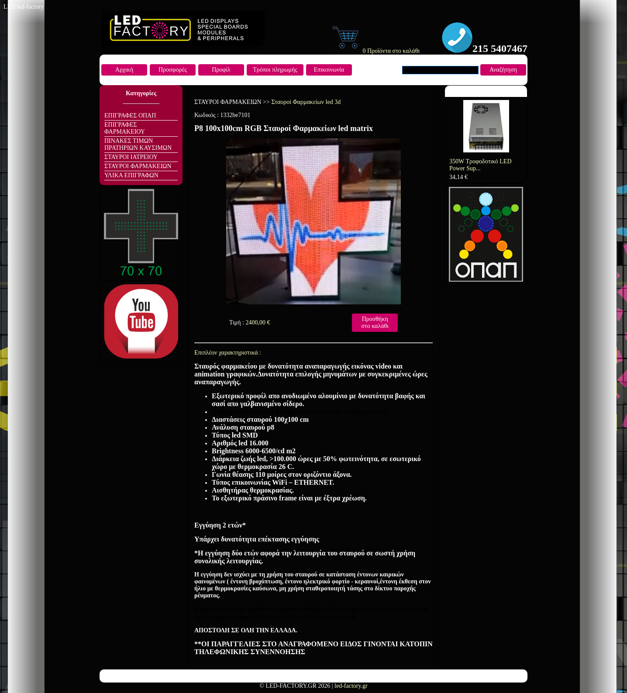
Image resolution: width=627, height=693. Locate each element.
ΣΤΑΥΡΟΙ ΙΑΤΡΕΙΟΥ (131, 157)
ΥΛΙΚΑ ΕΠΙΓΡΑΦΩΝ (131, 175)
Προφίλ (221, 69)
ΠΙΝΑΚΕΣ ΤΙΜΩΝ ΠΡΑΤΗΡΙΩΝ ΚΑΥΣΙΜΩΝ (138, 144)
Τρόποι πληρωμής (275, 69)
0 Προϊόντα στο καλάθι (375, 51)
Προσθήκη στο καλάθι (375, 322)
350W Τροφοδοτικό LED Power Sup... (480, 165)
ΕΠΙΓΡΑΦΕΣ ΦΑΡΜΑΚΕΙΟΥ (124, 128)
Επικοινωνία (329, 69)
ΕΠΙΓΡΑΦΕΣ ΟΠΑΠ (130, 115)
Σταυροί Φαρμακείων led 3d (306, 102)
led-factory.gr (351, 686)
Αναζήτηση (503, 69)
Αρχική (124, 69)
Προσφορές (172, 69)
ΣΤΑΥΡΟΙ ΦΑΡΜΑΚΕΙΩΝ (138, 166)
